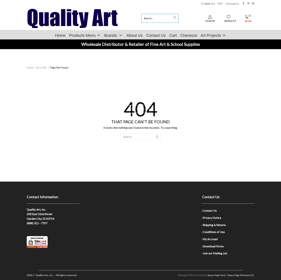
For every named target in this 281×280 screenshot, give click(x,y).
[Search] (174, 17)
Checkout (188, 35)
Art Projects (213, 35)
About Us (134, 35)
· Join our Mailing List (214, 253)
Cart (173, 35)
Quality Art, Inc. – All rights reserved (56, 275)
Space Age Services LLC (241, 275)
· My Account (209, 239)
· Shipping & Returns (213, 225)
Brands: (113, 35)
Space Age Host (217, 275)
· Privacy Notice (211, 217)
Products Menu (85, 35)
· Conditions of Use (213, 232)
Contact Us (156, 35)
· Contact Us (209, 210)
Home (60, 35)
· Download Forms (212, 246)
